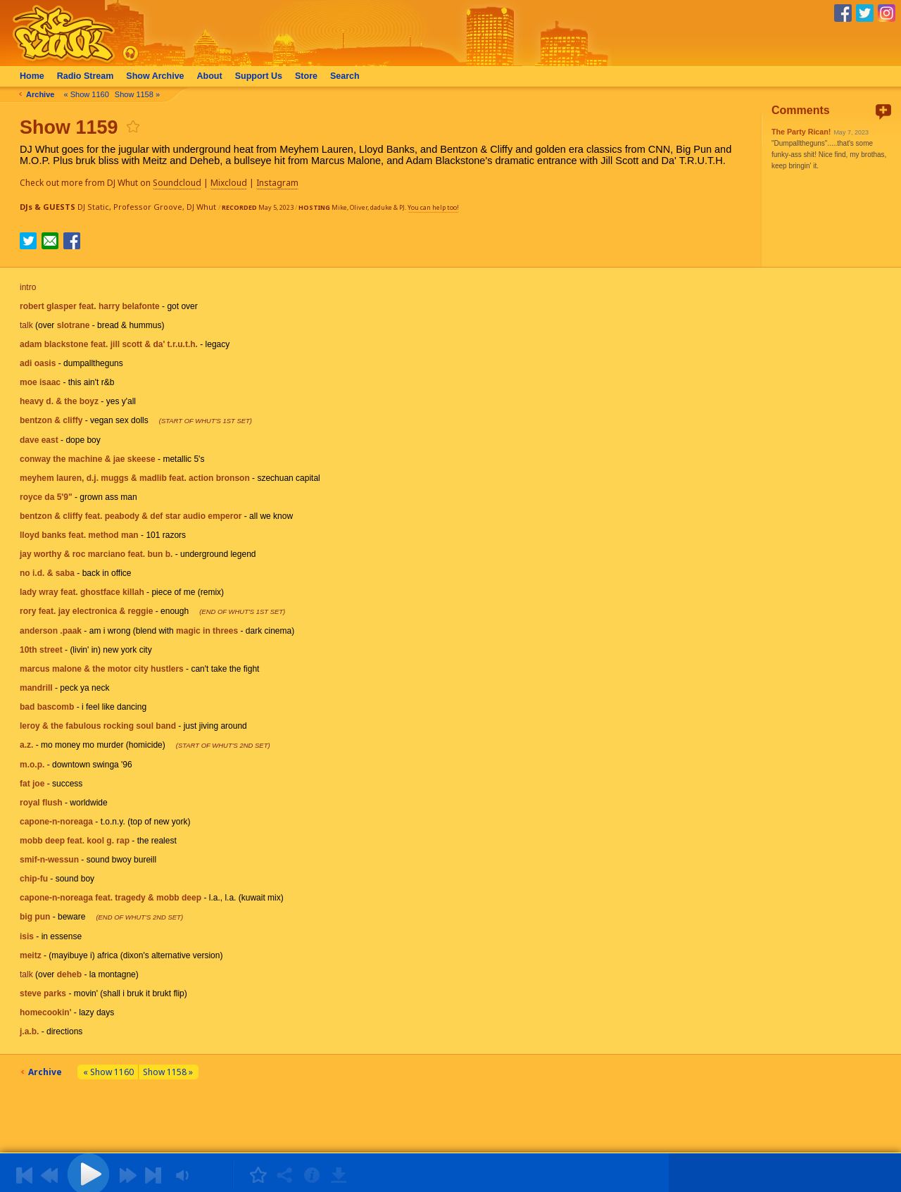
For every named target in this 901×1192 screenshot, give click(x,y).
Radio (85, 76)
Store (306, 76)
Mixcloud (228, 183)
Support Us (258, 76)
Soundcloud (177, 183)
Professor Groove (147, 206)
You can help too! (433, 207)
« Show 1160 (86, 94)
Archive (155, 76)
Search (345, 76)
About (209, 76)
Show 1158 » (137, 94)
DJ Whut (201, 206)
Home (32, 76)
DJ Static (93, 206)
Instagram (277, 183)
